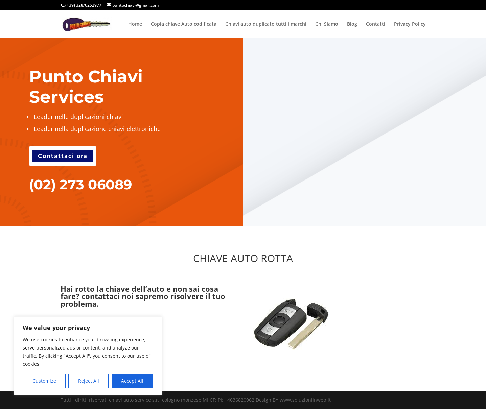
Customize (44, 381)
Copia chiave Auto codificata (183, 24)
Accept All (132, 381)
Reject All (88, 381)
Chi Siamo (326, 24)
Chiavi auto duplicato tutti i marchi (265, 24)
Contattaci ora (63, 156)
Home (135, 24)
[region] (88, 355)
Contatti (375, 24)
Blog (352, 24)
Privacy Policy (410, 24)
